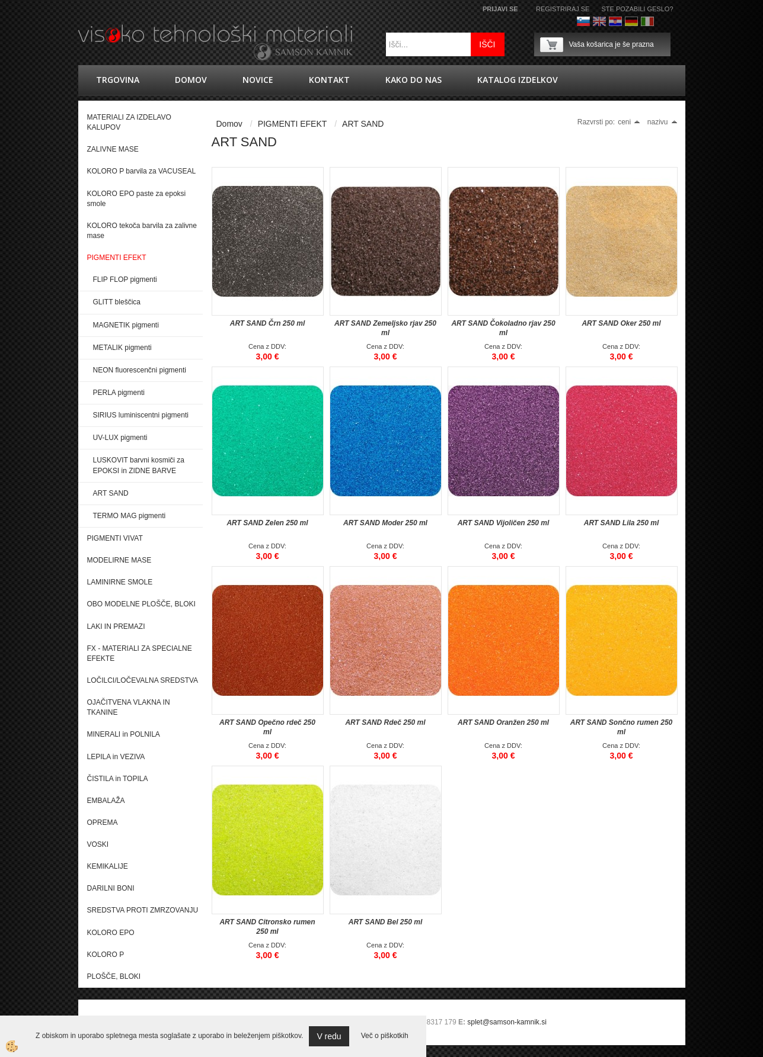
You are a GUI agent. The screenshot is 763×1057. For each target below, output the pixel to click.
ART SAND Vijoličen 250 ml (504, 523)
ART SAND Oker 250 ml (621, 323)
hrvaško (615, 21)
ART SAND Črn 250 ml (267, 323)
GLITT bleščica (117, 302)
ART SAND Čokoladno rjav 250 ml (503, 328)
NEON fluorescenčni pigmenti (139, 370)
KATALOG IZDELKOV (517, 79)
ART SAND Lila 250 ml (621, 523)
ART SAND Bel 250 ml (385, 922)
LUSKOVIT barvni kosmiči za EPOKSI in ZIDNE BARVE (139, 465)
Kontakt (329, 79)
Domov (191, 79)
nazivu (662, 122)
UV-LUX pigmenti (120, 437)
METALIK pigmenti (122, 347)
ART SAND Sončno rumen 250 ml (621, 727)
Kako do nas (413, 79)
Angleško (599, 21)
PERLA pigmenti (119, 392)
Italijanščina (647, 21)
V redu (329, 1036)
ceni (629, 122)
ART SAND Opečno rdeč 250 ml (267, 727)
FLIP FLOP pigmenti (125, 279)
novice (257, 79)
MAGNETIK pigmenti (126, 325)
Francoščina (663, 21)
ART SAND (111, 493)
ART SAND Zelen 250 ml (267, 523)
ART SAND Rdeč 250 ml (385, 722)
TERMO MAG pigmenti (129, 516)
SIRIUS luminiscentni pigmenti (141, 415)
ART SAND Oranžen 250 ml (503, 722)
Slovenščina (583, 21)
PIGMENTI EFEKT (292, 123)
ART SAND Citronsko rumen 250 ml (267, 927)
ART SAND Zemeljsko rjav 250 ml (385, 328)
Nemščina (631, 21)
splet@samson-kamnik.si (507, 1022)
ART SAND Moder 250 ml (385, 523)
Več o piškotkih (384, 1036)
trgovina (117, 79)
